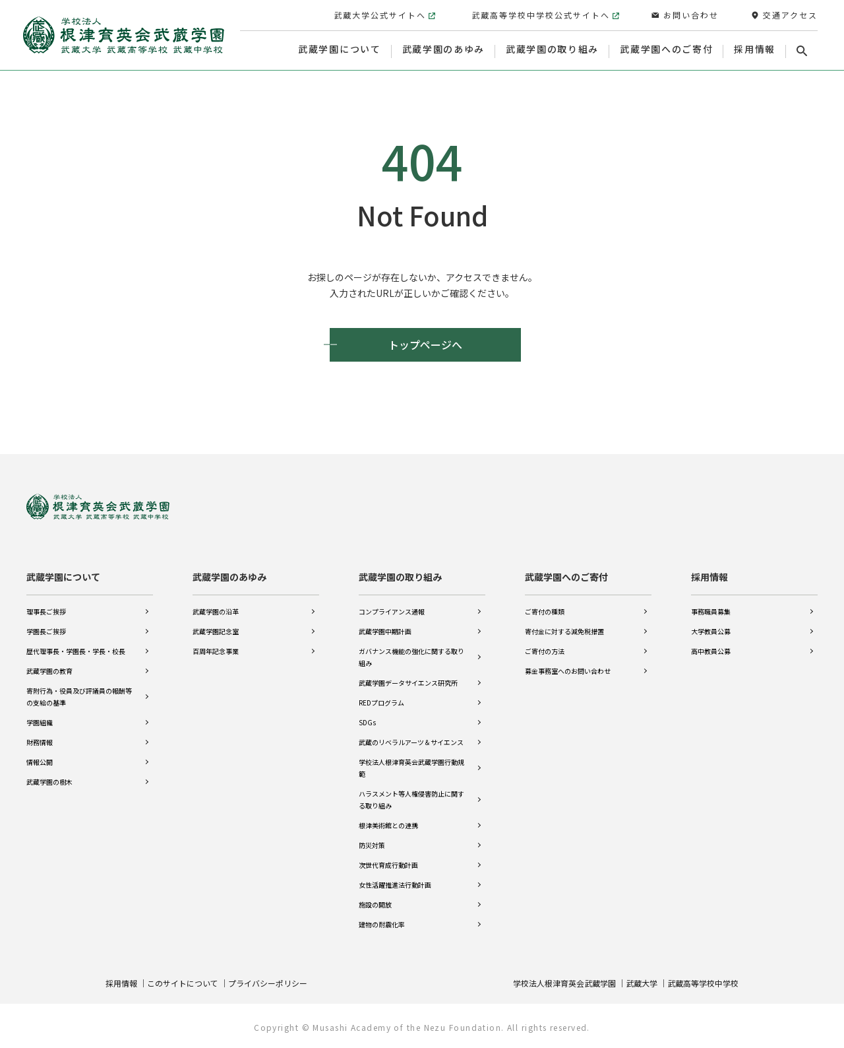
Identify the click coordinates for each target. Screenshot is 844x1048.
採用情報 (709, 576)
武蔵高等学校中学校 (702, 982)
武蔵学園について (63, 576)
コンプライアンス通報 (392, 611)
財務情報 (39, 741)
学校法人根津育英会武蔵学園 (564, 982)
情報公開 (39, 761)
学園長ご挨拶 (46, 631)
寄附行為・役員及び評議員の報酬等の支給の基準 (79, 696)
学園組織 (39, 722)
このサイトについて (182, 982)
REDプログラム (381, 702)
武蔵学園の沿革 (216, 611)
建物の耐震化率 (382, 924)
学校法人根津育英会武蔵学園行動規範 (411, 767)
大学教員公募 (711, 631)
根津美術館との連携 (388, 825)
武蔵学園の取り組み (400, 576)
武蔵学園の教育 (49, 670)
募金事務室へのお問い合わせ (568, 670)
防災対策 (372, 844)
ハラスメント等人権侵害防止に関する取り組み (411, 799)
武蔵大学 (641, 982)
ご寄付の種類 (544, 611)
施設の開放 (375, 904)
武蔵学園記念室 (216, 631)
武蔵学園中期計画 (385, 631)
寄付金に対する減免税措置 (564, 631)
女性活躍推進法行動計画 (395, 884)
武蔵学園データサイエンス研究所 (408, 682)
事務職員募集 (711, 611)
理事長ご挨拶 (46, 611)
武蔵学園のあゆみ (229, 576)
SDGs (367, 722)
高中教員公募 (711, 650)
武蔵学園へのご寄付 (566, 576)
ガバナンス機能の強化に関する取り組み (411, 656)
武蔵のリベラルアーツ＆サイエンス (411, 741)
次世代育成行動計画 (388, 864)
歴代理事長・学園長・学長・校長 (75, 650)
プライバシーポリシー (267, 982)
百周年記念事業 (216, 650)
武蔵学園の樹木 (49, 781)
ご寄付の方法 (544, 650)
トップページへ (425, 344)
